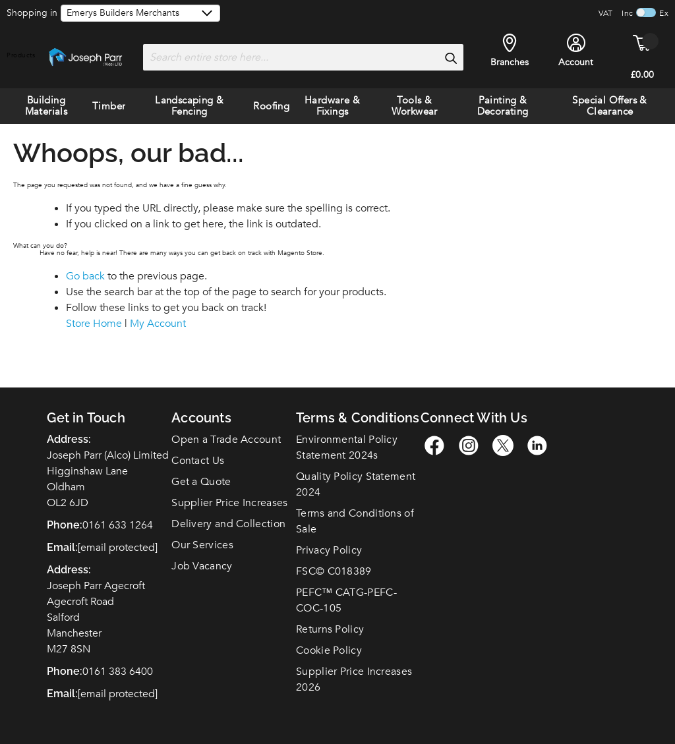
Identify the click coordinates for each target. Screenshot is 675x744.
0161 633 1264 (117, 525)
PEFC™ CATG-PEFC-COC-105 (346, 600)
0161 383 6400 (117, 671)
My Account (158, 323)
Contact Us (197, 460)
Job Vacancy (201, 566)
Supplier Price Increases (229, 503)
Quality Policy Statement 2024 (355, 484)
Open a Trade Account (226, 439)
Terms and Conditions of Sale (355, 521)
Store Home (94, 323)
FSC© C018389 (334, 571)
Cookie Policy (329, 650)
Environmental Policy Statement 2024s (346, 447)
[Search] (451, 58)
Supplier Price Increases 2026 (354, 679)
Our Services (202, 545)
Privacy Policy (329, 550)
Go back (85, 276)
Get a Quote (201, 481)
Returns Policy (330, 629)
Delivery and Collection (228, 524)
